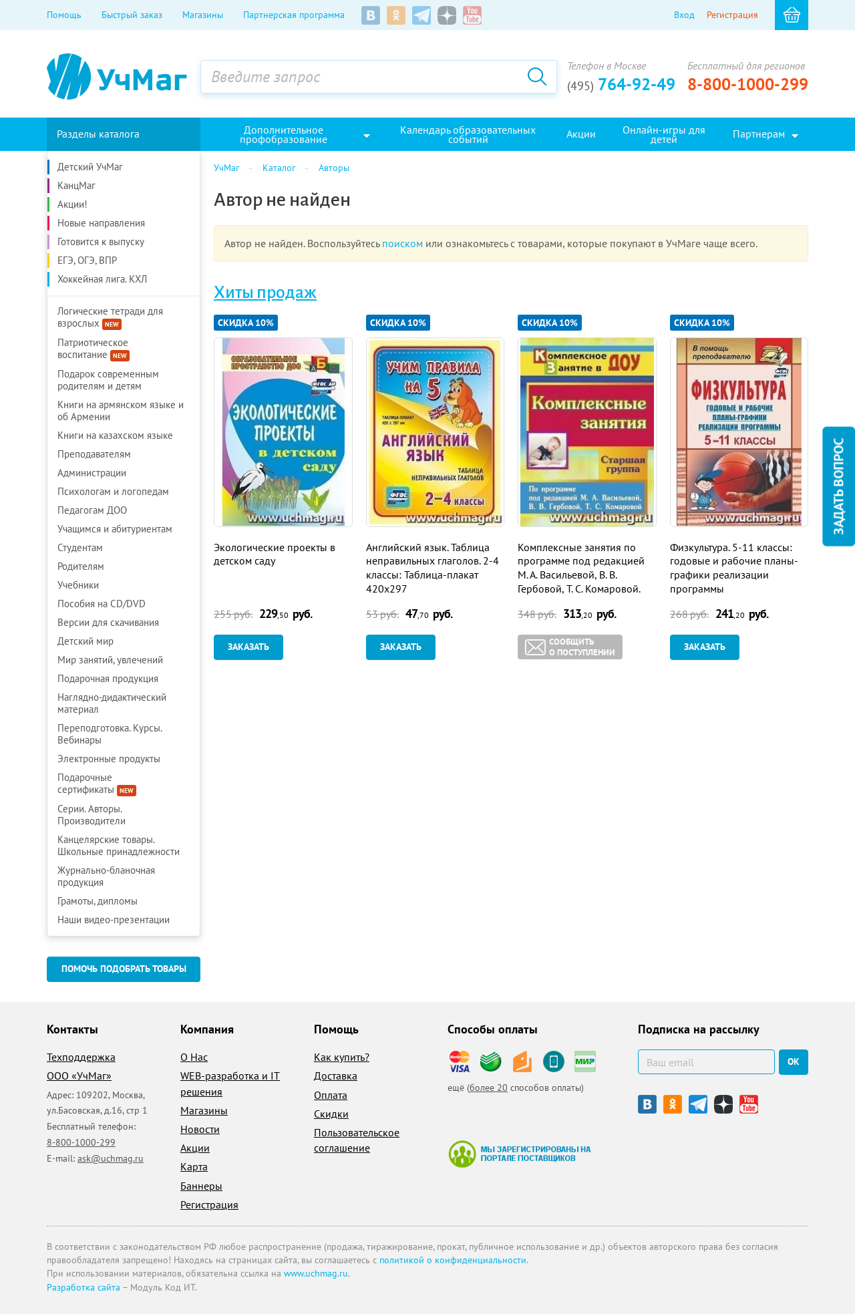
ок (794, 1061)
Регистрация (732, 15)
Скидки (331, 1113)
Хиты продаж (265, 292)
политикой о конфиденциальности (452, 1260)
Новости (200, 1129)
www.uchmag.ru (316, 1273)
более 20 (489, 1088)
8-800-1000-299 (747, 84)
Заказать (248, 647)
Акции (195, 1147)
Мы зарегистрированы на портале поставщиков (519, 1153)
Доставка (335, 1075)
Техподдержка (81, 1056)
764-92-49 (621, 84)
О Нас (194, 1056)
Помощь (64, 15)
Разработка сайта (83, 1287)
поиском (402, 243)
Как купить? (341, 1056)
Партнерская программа (294, 15)
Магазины (202, 15)
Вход (684, 15)
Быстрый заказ (132, 15)
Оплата (330, 1095)
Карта (194, 1166)
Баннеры (201, 1185)
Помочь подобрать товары (123, 969)
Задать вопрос (838, 486)
